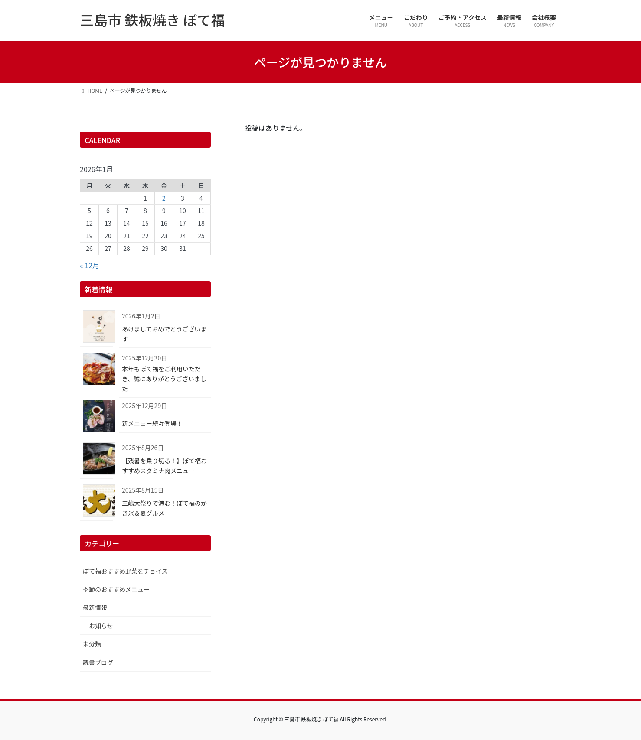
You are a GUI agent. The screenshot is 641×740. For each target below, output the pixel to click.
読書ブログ (98, 662)
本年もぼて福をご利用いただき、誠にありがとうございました (164, 378)
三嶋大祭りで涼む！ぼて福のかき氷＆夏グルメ (164, 508)
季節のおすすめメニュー (116, 589)
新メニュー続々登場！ (152, 423)
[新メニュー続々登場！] (96, 417)
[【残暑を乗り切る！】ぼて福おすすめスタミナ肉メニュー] (96, 459)
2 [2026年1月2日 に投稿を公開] (164, 198)
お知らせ (101, 625)
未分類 (92, 643)
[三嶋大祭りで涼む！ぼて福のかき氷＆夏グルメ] (96, 502)
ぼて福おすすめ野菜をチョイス (125, 571)
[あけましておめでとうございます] (96, 328)
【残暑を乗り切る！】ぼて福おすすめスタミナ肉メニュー (164, 465)
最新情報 (95, 607)
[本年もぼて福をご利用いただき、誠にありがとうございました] (96, 370)
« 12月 (89, 265)
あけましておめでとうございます (164, 334)
